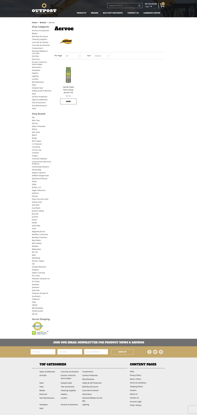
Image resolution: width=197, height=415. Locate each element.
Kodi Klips (36, 225)
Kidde (34, 222)
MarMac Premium (39, 237)
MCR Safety (36, 243)
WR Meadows (37, 308)
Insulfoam (36, 208)
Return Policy (135, 379)
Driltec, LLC (36, 187)
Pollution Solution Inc (41, 278)
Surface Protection (39, 96)
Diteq (34, 181)
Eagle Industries (38, 190)
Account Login (136, 401)
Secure (41, 319)
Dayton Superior (39, 172)
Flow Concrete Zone (40, 199)
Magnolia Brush (38, 231)
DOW (34, 184)
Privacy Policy (135, 375)
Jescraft (35, 214)
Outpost (35, 269)
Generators (36, 67)
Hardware (36, 70)
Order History (135, 405)
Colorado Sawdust (39, 158)
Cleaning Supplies (39, 39)
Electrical (36, 59)
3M (33, 117)
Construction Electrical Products (41, 162)
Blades (35, 33)
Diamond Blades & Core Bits (39, 52)
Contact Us (133, 13)
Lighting (35, 76)
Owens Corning (38, 272)
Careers (133, 390)
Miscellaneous (38, 82)
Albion (34, 129)
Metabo (35, 246)
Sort (89, 55)
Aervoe (35, 123)
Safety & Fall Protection (41, 91)
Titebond (35, 299)
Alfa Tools (36, 132)
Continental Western (40, 167)
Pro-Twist (36, 281)
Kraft (34, 228)
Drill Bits (35, 56)
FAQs (132, 371)
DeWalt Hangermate (40, 175)
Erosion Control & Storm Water (39, 63)
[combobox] (73, 55)
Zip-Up (35, 314)
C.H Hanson (37, 144)
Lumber (35, 79)
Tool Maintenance (39, 105)
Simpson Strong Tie (40, 293)
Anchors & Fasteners (40, 30)
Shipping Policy (136, 386)
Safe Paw (35, 290)
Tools (34, 108)
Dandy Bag (36, 169)
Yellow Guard (37, 311)
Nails (34, 85)
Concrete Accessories (41, 45)
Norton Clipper (38, 261)
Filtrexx (35, 196)
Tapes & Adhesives (40, 99)
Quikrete (35, 287)
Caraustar (36, 147)
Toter (34, 302)
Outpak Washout (39, 267)
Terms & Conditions (138, 383)
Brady (34, 138)
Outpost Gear (37, 88)
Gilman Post (37, 202)
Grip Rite (35, 205)
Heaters (35, 73)
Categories (40, 26)
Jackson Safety (38, 211)
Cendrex (35, 153)
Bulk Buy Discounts (113, 13)
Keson (34, 220)
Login (147, 6)
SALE (34, 94)
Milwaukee (36, 249)
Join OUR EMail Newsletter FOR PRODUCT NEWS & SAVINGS (98, 342)
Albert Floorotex (38, 126)
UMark (34, 305)
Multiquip (36, 258)
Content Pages (143, 364)
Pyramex (35, 284)
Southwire (36, 296)
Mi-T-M (35, 252)
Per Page (58, 55)
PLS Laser (36, 275)
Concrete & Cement (40, 42)
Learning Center (151, 13)
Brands (94, 13)
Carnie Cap (36, 150)
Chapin (35, 156)
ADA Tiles (36, 120)
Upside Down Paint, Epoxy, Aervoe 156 (68, 90)
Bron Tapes (36, 141)
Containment (37, 48)
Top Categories (52, 364)
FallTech (35, 193)
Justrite (35, 217)
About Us (134, 394)
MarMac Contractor (40, 234)
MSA (34, 255)
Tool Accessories (39, 102)
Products (81, 13)
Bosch (34, 135)
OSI (33, 264)
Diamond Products (39, 178)
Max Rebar (36, 240)
